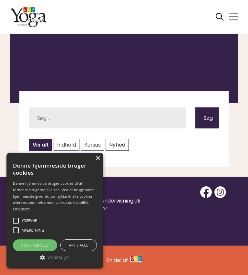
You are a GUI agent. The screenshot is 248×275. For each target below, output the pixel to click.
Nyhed (117, 144)
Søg (208, 118)
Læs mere (21, 208)
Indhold (66, 144)
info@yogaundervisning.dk (107, 200)
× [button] (97, 158)
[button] (55, 257)
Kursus (92, 144)
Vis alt (41, 144)
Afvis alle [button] (78, 245)
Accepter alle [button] (35, 245)
